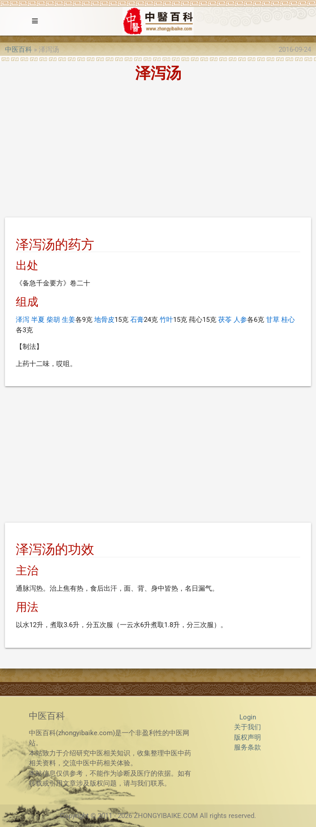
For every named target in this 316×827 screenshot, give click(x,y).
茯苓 (225, 320)
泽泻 (22, 320)
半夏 (38, 320)
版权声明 (247, 737)
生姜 (68, 320)
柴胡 (53, 320)
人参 (240, 320)
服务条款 (247, 747)
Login (247, 717)
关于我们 (247, 727)
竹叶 (166, 320)
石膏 (137, 320)
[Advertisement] (158, 151)
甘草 (272, 320)
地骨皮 (104, 320)
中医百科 (18, 49)
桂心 (288, 320)
